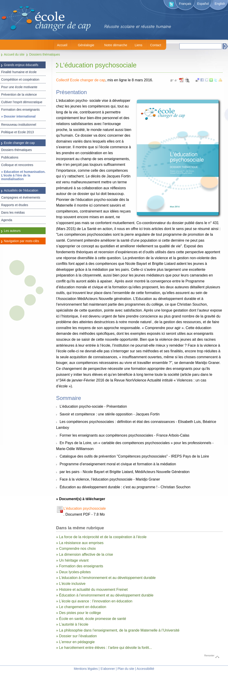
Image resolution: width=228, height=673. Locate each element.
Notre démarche (115, 45)
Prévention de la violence (19, 94)
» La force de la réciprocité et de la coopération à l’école (101, 537)
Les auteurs (12, 231)
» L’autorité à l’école (72, 624)
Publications (9, 157)
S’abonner (107, 668)
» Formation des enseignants (79, 566)
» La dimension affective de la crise (84, 554)
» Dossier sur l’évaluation (76, 636)
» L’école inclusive (71, 584)
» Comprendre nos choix (76, 548)
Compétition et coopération (20, 79)
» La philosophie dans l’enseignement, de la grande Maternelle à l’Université (117, 630)
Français (185, 3)
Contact (155, 45)
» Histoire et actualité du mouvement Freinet (92, 589)
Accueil (62, 45)
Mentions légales (86, 668)
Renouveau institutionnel (18, 124)
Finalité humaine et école (19, 72)
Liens (138, 45)
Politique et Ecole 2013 (17, 132)
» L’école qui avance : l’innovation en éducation (94, 601)
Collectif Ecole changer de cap (80, 80)
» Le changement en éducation (81, 607)
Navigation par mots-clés (21, 241)
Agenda (6, 220)
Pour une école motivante (19, 87)
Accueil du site (14, 54)
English (220, 3)
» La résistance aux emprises (80, 543)
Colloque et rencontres (17, 165)
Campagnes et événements (20, 197)
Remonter (209, 655)
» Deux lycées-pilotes (73, 572)
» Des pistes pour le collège (78, 613)
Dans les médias (13, 212)
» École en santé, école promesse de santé (91, 619)
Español (203, 3)
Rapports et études (14, 205)
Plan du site (125, 668)
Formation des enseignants (20, 109)
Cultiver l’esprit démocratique (21, 102)
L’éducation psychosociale (84, 508)
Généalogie (86, 45)
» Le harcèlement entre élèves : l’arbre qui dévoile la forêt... (104, 648)
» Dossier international (18, 116)
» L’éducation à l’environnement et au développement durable (106, 578)
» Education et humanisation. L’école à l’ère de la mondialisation (23, 175)
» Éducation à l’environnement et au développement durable (104, 595)
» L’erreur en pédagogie (75, 642)
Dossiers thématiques (44, 54)
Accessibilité (145, 668)
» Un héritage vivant (72, 560)
